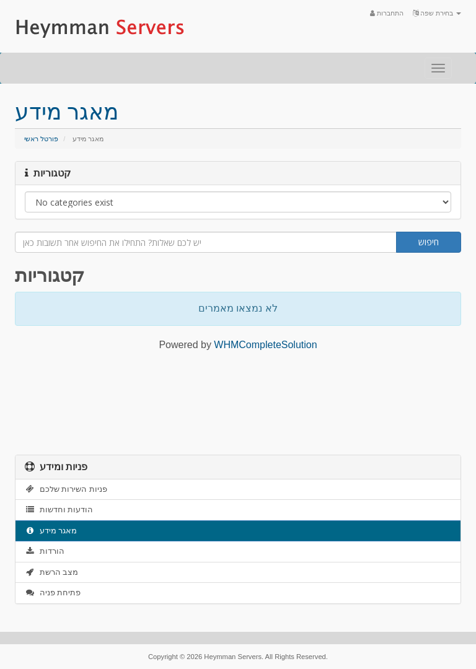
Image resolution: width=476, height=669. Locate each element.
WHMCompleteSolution (265, 344)
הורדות (44, 551)
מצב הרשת (51, 572)
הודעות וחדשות (59, 509)
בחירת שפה (437, 13)
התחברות (386, 13)
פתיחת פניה (53, 592)
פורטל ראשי (41, 138)
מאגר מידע (51, 530)
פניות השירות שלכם (66, 489)
